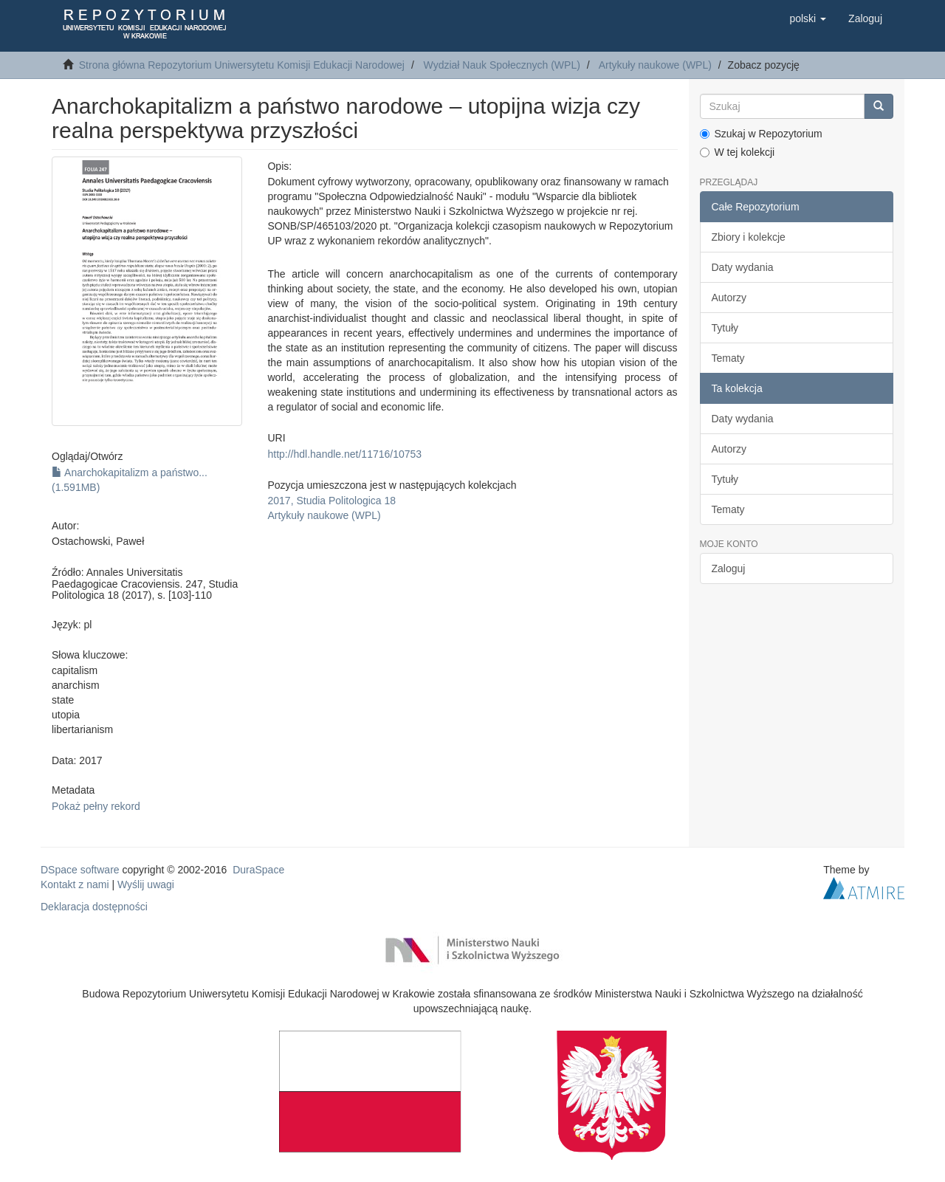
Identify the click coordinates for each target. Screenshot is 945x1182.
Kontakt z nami (75, 884)
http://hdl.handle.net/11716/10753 (344, 454)
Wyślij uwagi (145, 884)
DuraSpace (258, 870)
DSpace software (80, 870)
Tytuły (725, 328)
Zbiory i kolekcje (749, 237)
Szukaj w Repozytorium (761, 134)
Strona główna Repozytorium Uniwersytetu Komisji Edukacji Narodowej (242, 65)
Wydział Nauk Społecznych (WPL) (502, 65)
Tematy (728, 358)
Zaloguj (729, 568)
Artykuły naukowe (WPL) (655, 65)
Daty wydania (743, 267)
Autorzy (729, 297)
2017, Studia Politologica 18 (331, 500)
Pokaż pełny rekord (96, 806)
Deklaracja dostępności (94, 907)
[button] (807, 18)
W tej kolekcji (737, 152)
